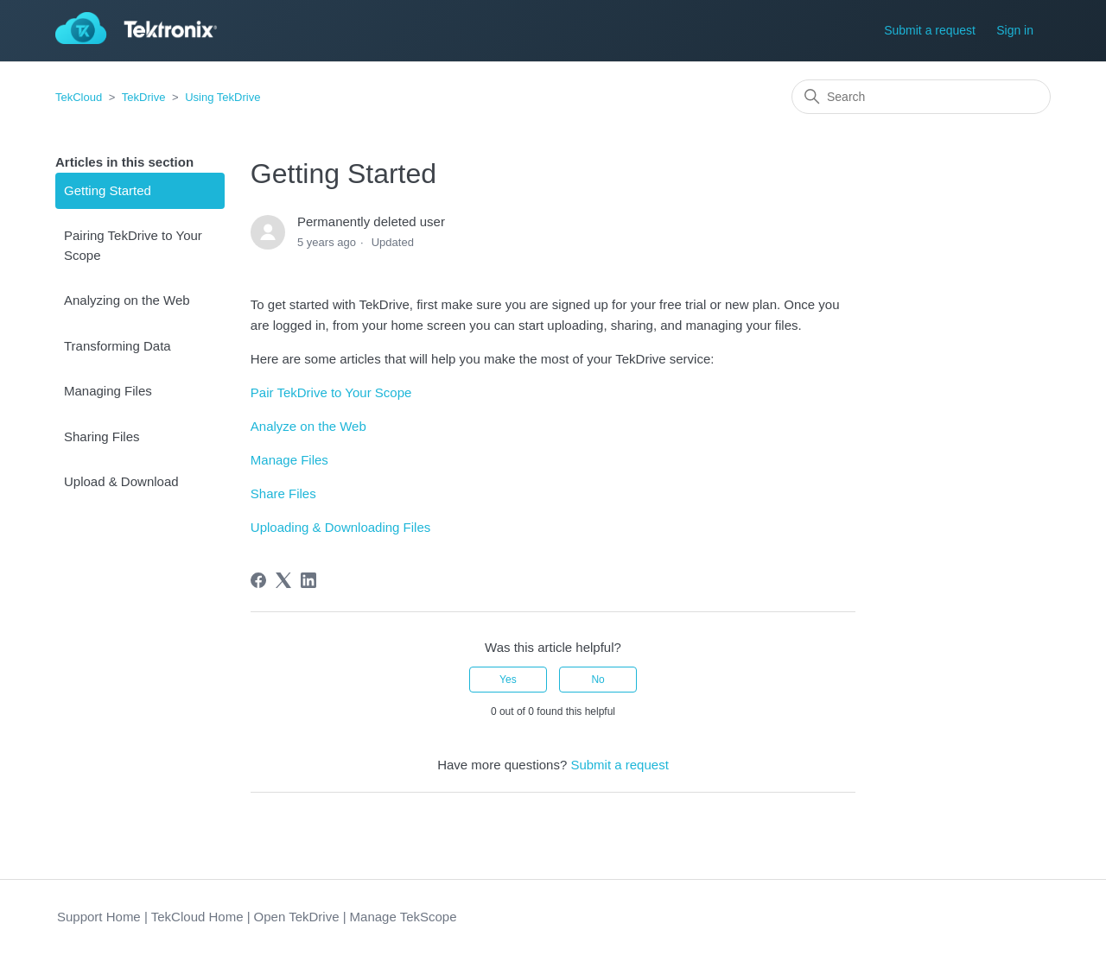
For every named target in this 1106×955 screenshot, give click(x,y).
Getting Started (107, 190)
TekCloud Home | (201, 916)
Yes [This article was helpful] (508, 680)
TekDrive (144, 97)
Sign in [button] (1014, 30)
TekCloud (78, 97)
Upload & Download (121, 481)
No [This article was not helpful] (597, 680)
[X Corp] (283, 580)
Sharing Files (102, 436)
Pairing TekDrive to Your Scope (133, 245)
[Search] (921, 96)
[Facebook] (258, 580)
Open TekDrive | (300, 916)
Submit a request (930, 30)
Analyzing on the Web (127, 300)
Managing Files (108, 390)
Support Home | (102, 916)
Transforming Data (117, 345)
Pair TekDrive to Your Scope (331, 392)
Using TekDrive (222, 97)
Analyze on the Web (308, 426)
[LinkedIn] (308, 580)
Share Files (283, 493)
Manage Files (289, 459)
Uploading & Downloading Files (340, 527)
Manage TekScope (403, 916)
